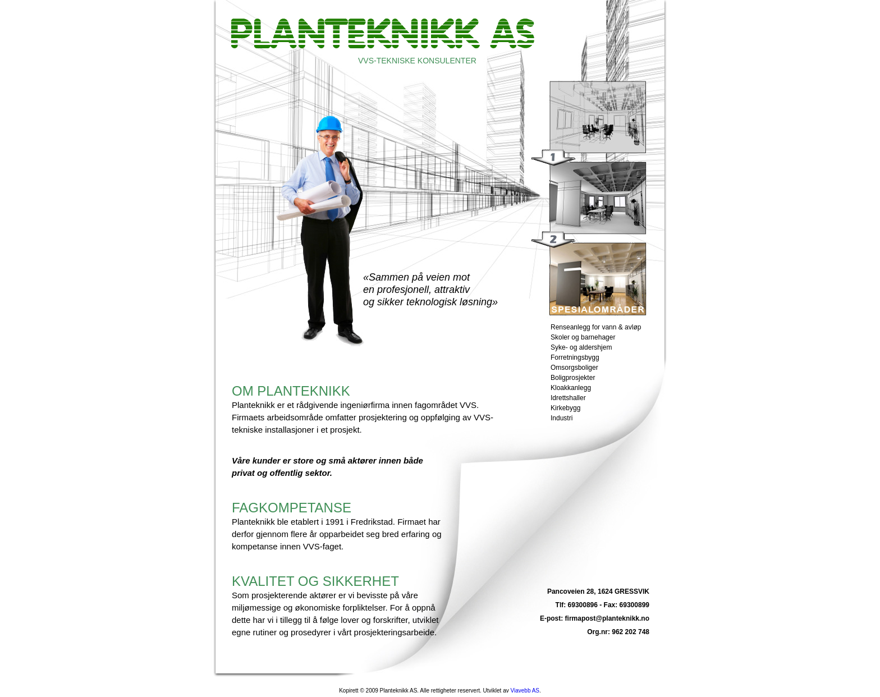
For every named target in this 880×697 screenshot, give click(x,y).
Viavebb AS (524, 690)
